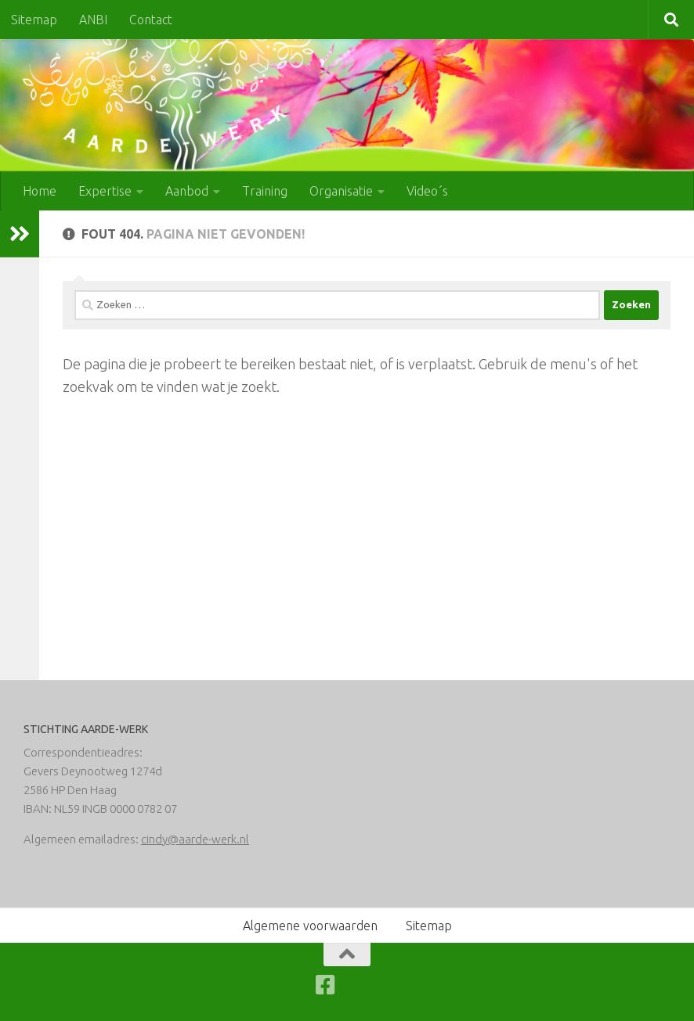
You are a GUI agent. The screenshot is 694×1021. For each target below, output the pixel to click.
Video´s (427, 191)
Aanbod (186, 191)
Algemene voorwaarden (310, 926)
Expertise (105, 191)
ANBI (93, 20)
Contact (150, 20)
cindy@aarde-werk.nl (195, 839)
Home (39, 191)
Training (264, 191)
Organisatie (341, 191)
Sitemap (34, 20)
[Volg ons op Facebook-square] (326, 985)
